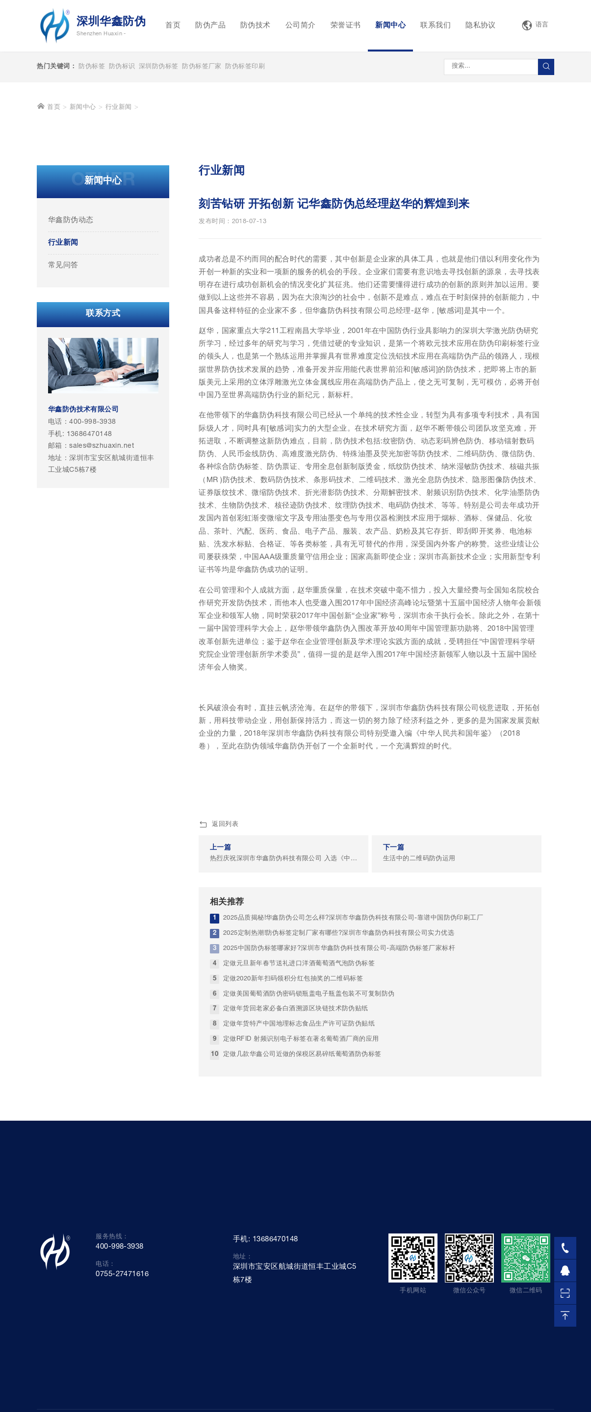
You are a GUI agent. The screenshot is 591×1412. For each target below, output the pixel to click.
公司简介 (300, 25)
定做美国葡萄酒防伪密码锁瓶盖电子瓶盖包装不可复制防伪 (309, 1137)
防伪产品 (210, 25)
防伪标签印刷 (245, 67)
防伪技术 (255, 25)
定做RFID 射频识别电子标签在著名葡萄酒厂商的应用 (301, 1183)
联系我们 (435, 25)
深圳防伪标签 (159, 67)
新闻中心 (390, 25)
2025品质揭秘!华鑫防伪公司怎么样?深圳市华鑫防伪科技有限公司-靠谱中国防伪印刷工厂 (353, 1061)
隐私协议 (480, 25)
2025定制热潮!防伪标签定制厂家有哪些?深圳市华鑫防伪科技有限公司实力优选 (338, 1076)
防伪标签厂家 (202, 67)
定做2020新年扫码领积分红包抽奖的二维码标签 (293, 1122)
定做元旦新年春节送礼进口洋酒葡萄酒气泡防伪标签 (299, 1107)
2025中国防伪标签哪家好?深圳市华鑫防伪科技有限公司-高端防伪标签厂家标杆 (339, 1091)
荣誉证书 (346, 25)
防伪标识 (122, 67)
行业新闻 (118, 251)
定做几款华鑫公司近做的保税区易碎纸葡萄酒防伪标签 (302, 1198)
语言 (535, 25)
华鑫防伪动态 (71, 363)
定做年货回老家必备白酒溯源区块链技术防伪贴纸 (295, 1152)
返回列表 (218, 968)
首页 (172, 25)
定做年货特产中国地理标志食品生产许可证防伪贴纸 (299, 1167)
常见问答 (63, 408)
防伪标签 (91, 67)
